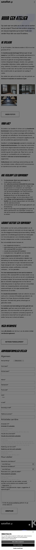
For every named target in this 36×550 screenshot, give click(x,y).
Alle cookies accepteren (18, 541)
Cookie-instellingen (18, 548)
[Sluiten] (33, 531)
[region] (18, 540)
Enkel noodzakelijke (18, 545)
